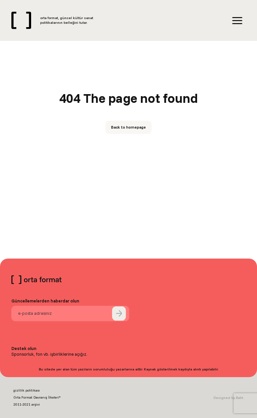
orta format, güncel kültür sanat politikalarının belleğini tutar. (66, 20)
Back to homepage (128, 127)
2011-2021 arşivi (26, 404)
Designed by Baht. (228, 398)
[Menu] (237, 20)
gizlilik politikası (26, 390)
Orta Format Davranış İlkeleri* (37, 397)
